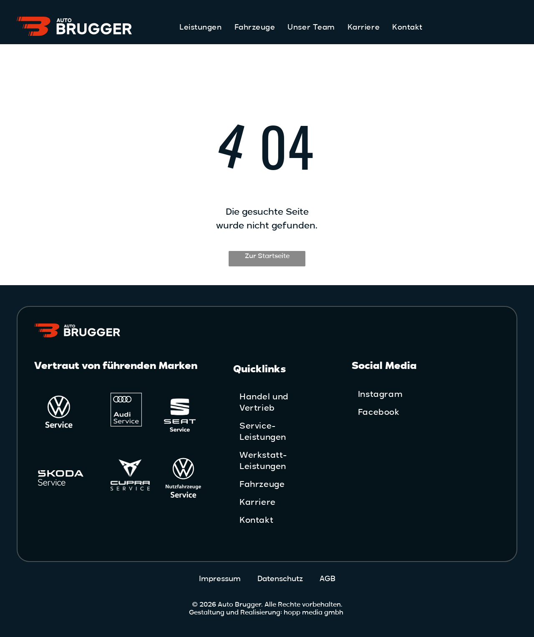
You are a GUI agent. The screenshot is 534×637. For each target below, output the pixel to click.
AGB (327, 578)
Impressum (220, 578)
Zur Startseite (267, 256)
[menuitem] (200, 27)
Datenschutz (280, 578)
